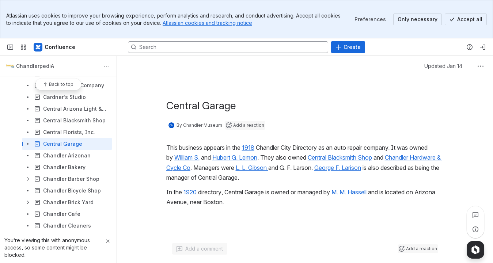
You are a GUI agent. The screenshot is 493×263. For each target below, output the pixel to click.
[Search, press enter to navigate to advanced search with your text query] (228, 47)
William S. (187, 157)
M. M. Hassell (349, 192)
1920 (190, 192)
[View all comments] (475, 215)
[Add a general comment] (199, 249)
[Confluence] (54, 47)
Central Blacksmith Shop (340, 157)
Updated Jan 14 (443, 66)
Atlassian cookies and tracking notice (207, 23)
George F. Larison (337, 167)
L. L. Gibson (252, 167)
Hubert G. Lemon (234, 157)
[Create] (348, 47)
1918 (248, 147)
